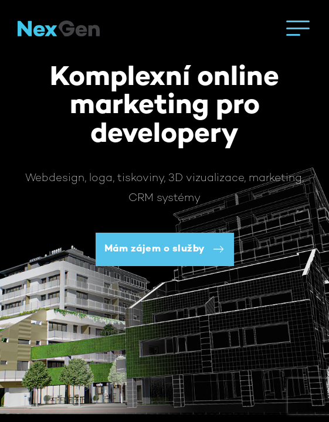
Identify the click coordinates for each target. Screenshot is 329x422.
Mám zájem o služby (154, 249)
